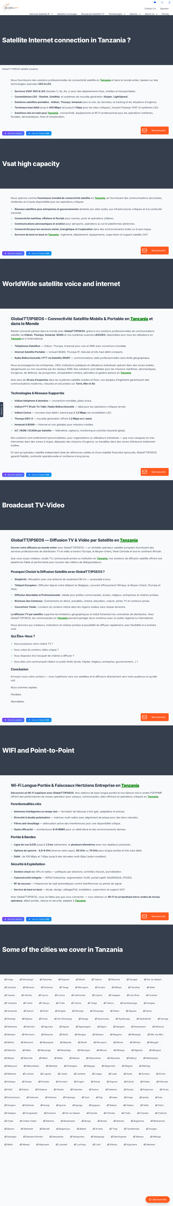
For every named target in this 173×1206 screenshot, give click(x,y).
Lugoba (46, 1073)
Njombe (29, 1026)
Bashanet (27, 1128)
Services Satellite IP (41, 14)
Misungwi (84, 1050)
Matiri (8, 1144)
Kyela (128, 1073)
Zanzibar (10, 987)
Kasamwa (146, 1089)
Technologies (117, 14)
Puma (43, 1018)
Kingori (79, 1081)
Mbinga (155, 1136)
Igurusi (61, 1105)
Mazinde (26, 1058)
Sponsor (164, 8)
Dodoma (47, 987)
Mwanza (28, 987)
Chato (126, 1113)
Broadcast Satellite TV (92, 14)
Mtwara (138, 1136)
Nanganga (97, 1136)
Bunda (102, 1121)
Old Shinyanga (63, 1018)
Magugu (89, 1066)
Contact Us (150, 8)
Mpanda (65, 1042)
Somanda (10, 1011)
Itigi (99, 1097)
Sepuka (131, 1011)
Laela (113, 1073)
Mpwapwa (46, 1042)
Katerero (111, 1089)
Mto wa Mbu (155, 1034)
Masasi (25, 1144)
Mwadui (9, 1034)
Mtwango (135, 1034)
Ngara (102, 1026)
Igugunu (94, 1105)
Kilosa (95, 1081)
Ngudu (64, 1026)
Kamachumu (12, 1097)
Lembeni (79, 1073)
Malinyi (132, 1058)
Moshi (80, 979)
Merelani (149, 1144)
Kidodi (129, 1081)
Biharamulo (158, 1121)
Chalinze (161, 1113)
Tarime (76, 1003)
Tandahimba (131, 1128)
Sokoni (29, 1011)
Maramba (113, 1058)
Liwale (62, 1073)
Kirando (43, 1081)
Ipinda (144, 1097)
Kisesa (27, 1081)
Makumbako (31, 1066)
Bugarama (137, 1121)
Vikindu (26, 995)
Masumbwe (93, 1058)
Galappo (10, 1113)
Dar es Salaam (153, 979)
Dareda (92, 1113)
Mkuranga (44, 1050)
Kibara (24, 1089)
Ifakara (112, 1105)
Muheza (98, 1034)
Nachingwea (118, 1136)
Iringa (8, 979)
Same (147, 1011)
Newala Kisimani (33, 1136)
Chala (8, 1121)
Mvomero (28, 1034)
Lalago (97, 1073)
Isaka (113, 1097)
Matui (43, 1058)
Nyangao (10, 1136)
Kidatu (145, 1081)
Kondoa (144, 1073)
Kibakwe (41, 1089)
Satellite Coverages (67, 14)
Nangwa (118, 1026)
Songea (132, 979)
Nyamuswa (102, 1018)
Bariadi (45, 1128)
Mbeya (117, 987)
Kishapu (9, 1081)
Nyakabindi (144, 1018)
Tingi (113, 1128)
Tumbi (27, 1003)
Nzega (83, 1018)
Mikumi (102, 1050)
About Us (151, 14)
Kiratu (164, 1089)
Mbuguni (155, 1050)
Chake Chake (28, 1121)
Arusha (100, 987)
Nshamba (10, 1026)
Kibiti (8, 1089)
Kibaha (59, 1089)
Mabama (10, 1073)
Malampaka (150, 1058)
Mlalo (27, 1050)
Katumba (46, 979)
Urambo (151, 995)
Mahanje (51, 1066)
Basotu (9, 1128)
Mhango (119, 1050)
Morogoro (81, 987)
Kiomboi (61, 1081)
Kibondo (162, 1081)
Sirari (44, 1011)
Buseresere (68, 1121)
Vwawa (9, 995)
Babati (81, 1128)
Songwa (149, 1003)
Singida (60, 1011)
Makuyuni (10, 1066)
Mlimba (135, 1042)
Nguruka (47, 1026)
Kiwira (160, 1073)
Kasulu (129, 1089)
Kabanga (69, 1097)
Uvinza (60, 995)
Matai (58, 1058)
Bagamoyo (63, 1128)
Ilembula (28, 1105)
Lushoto (28, 1073)
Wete (151, 987)
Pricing (165, 14)
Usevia (97, 995)
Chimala (109, 1113)
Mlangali (152, 1042)
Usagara (114, 995)
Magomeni (108, 1066)
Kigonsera (130, 1144)
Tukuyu (44, 1003)
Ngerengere (83, 1026)
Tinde (60, 1003)
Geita (144, 1105)
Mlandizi (10, 1050)
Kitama (112, 1144)
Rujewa (27, 1018)
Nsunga (163, 1018)
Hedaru (128, 1105)
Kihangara (70, 1066)
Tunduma (10, 1003)
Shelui (114, 1011)
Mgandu (137, 1050)
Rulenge (9, 1018)
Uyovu (43, 995)
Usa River (133, 995)
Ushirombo (78, 995)
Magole (127, 1066)
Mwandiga (64, 1050)
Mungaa (80, 1034)
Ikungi (45, 1105)
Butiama (48, 1121)
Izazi (85, 1097)
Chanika (142, 1113)
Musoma (114, 979)
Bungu (86, 1121)
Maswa (74, 1058)
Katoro (94, 1089)
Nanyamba (56, 1136)
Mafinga (144, 1066)
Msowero (27, 1042)
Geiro (159, 1105)
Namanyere (138, 1026)
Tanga (64, 987)
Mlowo (118, 1042)
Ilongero (10, 1105)
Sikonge (77, 1011)
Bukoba (119, 1121)
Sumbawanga (128, 1003)
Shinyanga (26, 979)
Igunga (77, 1105)
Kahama (50, 1097)
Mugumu (116, 1034)
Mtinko (9, 1042)
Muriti (64, 1034)
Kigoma (64, 979)
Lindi (96, 1144)
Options (134, 14)
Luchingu (80, 1144)
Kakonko (33, 1097)
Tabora (97, 979)
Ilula (158, 1097)
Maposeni (42, 1144)
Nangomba (77, 1136)
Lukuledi (61, 1144)
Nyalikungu (123, 1018)
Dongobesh (30, 1113)
